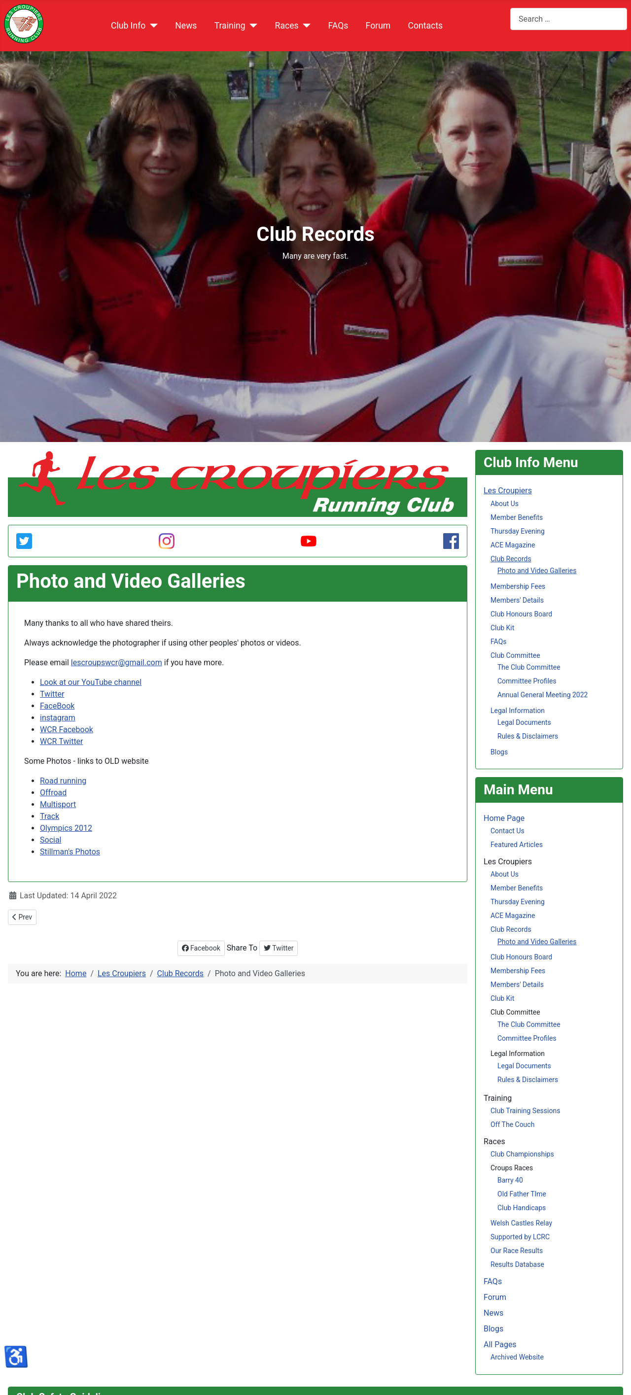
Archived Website (517, 1357)
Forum (378, 26)
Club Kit (502, 628)
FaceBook (57, 706)
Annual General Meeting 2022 (542, 695)
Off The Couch (512, 1124)
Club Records (511, 559)
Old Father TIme (521, 1194)
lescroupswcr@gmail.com (116, 662)
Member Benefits (517, 517)
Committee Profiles (527, 681)
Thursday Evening (518, 531)
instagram (57, 717)
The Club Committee (529, 667)
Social (50, 840)
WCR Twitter (61, 741)
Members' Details (517, 600)
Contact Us (508, 831)
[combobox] (568, 19)
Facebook (201, 948)
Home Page (504, 818)
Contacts (425, 26)
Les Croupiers (508, 490)
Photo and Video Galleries (536, 571)
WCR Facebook (66, 729)
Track (49, 816)
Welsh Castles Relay (521, 1223)
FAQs (338, 26)
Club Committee (515, 655)
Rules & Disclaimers (527, 736)
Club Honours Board (521, 614)
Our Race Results (517, 1251)
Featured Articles (517, 845)
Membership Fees (518, 586)
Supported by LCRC (520, 1237)
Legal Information (518, 711)
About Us (505, 504)
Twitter (52, 694)
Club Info (128, 26)
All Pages (500, 1344)
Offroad (53, 792)
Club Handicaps (521, 1208)
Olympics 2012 (66, 828)
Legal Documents (524, 722)
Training (229, 26)
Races (287, 26)
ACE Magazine (513, 545)
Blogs (499, 752)
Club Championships (522, 1154)
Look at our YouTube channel (90, 682)
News (186, 26)
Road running (63, 780)
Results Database (517, 1264)
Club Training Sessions (525, 1111)
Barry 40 (510, 1180)
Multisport (58, 804)
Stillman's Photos (70, 851)
